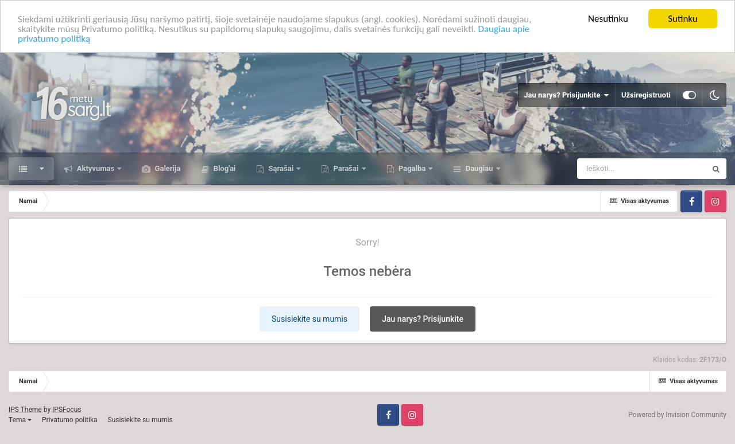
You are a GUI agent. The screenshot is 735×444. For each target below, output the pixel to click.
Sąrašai (280, 168)
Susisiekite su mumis (309, 319)
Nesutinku (608, 19)
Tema (20, 420)
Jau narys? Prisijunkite (566, 95)
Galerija (166, 168)
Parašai (345, 168)
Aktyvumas (95, 168)
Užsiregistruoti (646, 95)
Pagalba (412, 168)
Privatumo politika (70, 420)
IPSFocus (66, 410)
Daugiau (478, 168)
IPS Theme (25, 410)
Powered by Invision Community (677, 415)
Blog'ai (223, 168)
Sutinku (683, 19)
